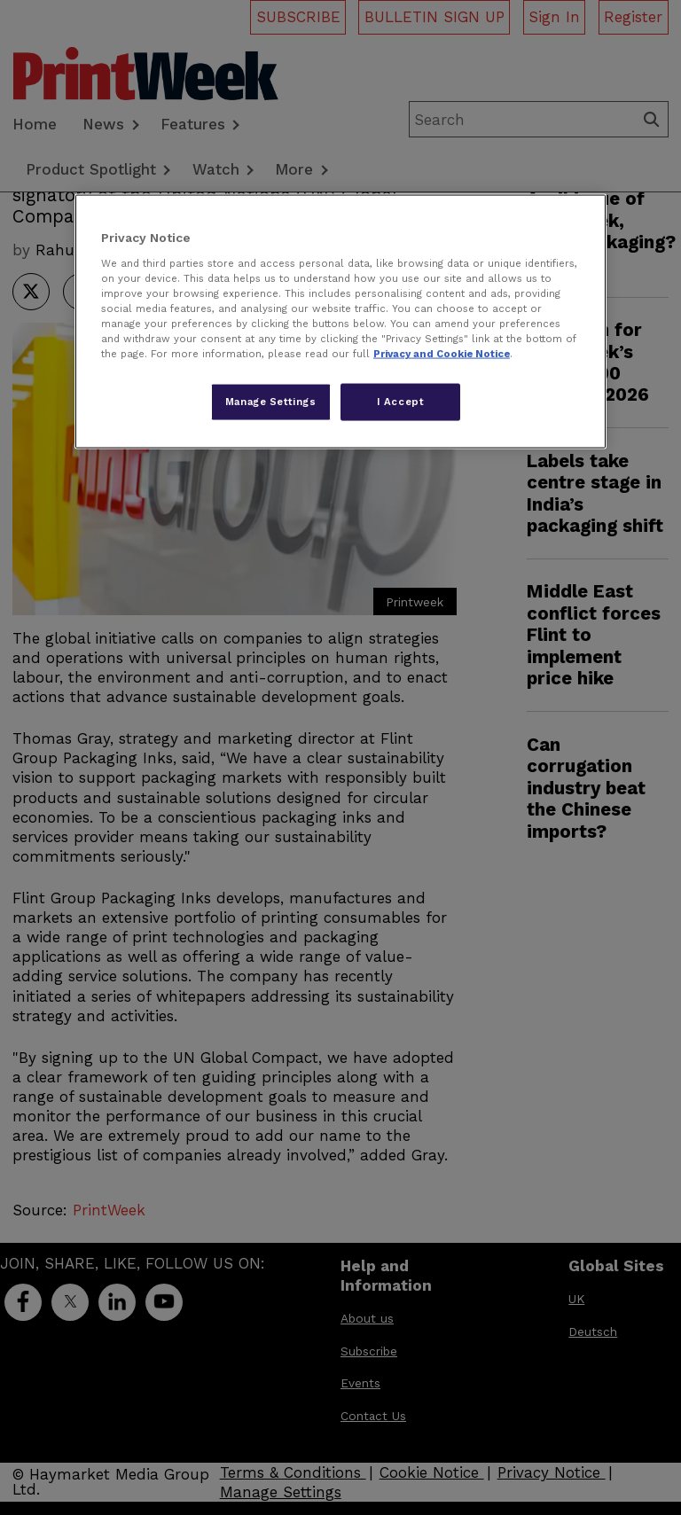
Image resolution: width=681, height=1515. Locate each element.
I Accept (401, 401)
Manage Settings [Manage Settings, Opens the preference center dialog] (271, 401)
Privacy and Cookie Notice (441, 354)
